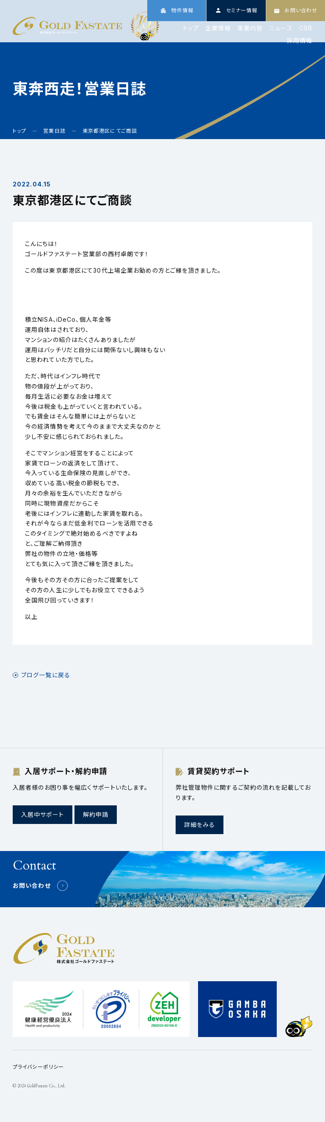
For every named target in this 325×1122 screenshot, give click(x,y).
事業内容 (250, 28)
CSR (305, 28)
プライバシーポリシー (38, 1067)
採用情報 (299, 41)
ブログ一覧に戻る (45, 675)
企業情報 (218, 28)
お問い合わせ (32, 885)
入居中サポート (42, 814)
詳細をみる (199, 824)
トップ (191, 28)
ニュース (280, 28)
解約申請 (95, 814)
